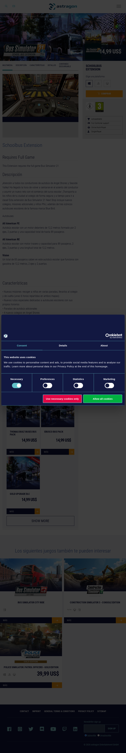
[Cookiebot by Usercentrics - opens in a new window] (108, 336)
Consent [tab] (22, 345)
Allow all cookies (103, 398)
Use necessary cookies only (62, 398)
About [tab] (104, 345)
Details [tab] (63, 345)
